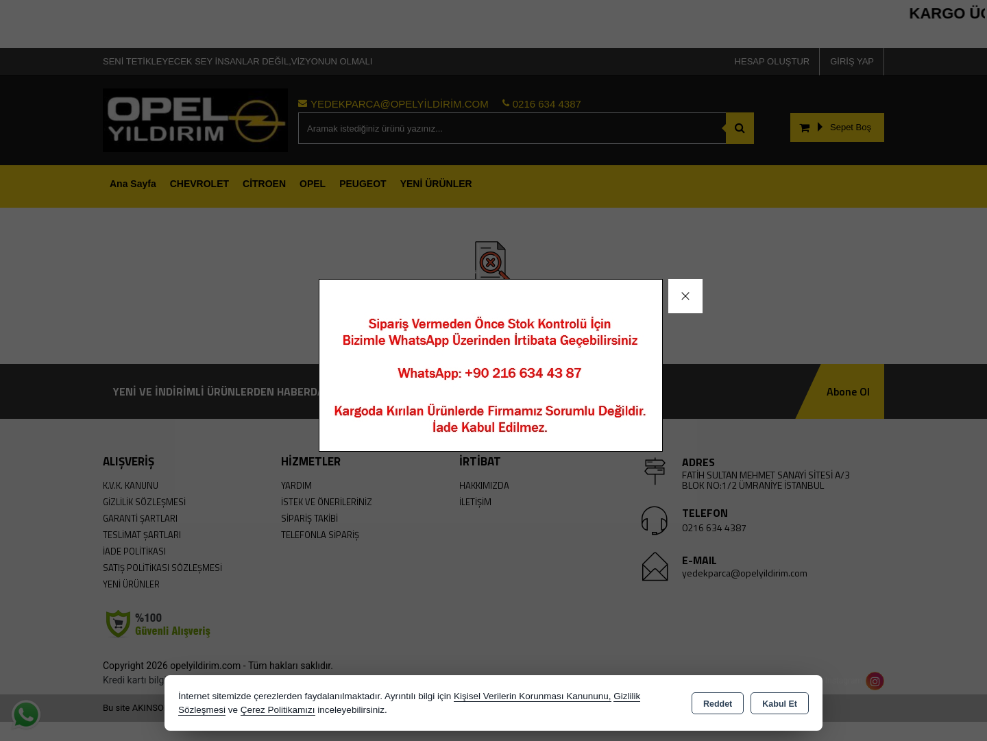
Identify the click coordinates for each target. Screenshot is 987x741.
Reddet (717, 704)
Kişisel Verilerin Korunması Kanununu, (532, 696)
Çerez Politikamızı (278, 710)
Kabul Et (779, 704)
